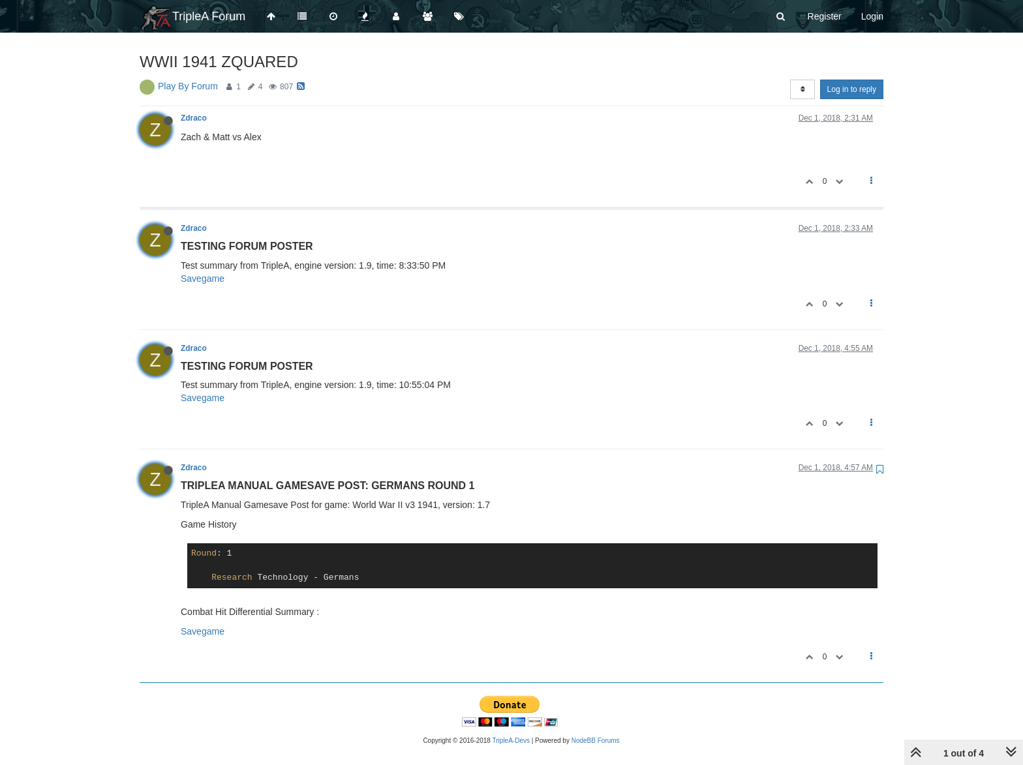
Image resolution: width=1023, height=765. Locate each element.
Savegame (202, 278)
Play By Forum (188, 86)
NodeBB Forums (596, 740)
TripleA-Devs (511, 740)
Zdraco (194, 118)
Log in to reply (851, 89)
